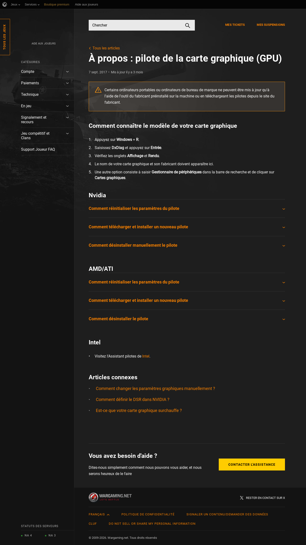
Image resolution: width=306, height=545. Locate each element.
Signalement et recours (33, 119)
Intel (145, 356)
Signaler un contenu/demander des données (227, 514)
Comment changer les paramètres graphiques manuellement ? (155, 388)
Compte (27, 71)
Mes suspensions (271, 25)
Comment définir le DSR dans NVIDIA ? (132, 399)
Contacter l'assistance (251, 464)
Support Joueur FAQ (38, 149)
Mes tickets (235, 25)
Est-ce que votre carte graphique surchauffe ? (139, 410)
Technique (29, 94)
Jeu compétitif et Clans (35, 135)
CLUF (93, 523)
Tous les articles (106, 48)
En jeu (26, 106)
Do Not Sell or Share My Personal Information (152, 523)
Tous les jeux (4, 37)
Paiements (30, 83)
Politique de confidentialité (148, 514)
